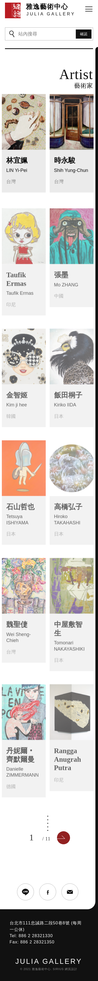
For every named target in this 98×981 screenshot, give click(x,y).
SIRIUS (58, 969)
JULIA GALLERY (48, 961)
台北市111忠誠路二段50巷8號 (40, 922)
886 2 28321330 (36, 935)
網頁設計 (71, 969)
